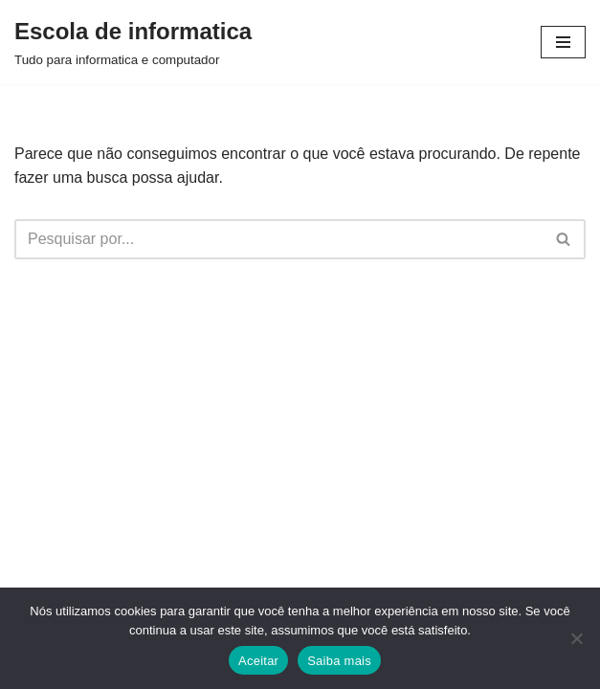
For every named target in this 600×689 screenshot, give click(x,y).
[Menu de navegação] (563, 42)
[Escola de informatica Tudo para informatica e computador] (133, 42)
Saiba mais (339, 661)
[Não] (576, 638)
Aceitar (258, 661)
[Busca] (278, 239)
